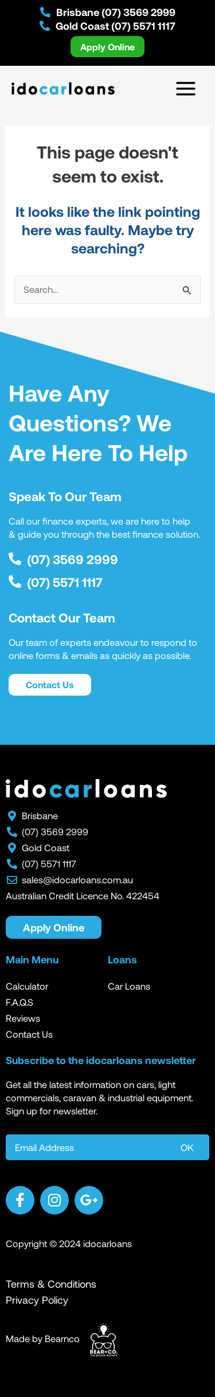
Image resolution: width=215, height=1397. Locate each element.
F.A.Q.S (19, 1002)
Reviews (23, 1018)
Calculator (27, 986)
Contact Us (29, 1034)
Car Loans (129, 986)
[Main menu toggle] (185, 88)
